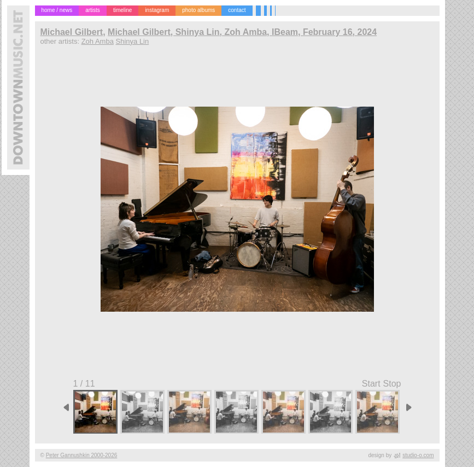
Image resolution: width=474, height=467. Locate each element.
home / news (57, 10)
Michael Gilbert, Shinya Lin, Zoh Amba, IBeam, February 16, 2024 (242, 32)
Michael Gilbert (71, 32)
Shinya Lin (132, 41)
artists (92, 10)
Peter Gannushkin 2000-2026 (82, 455)
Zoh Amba (97, 41)
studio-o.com (418, 455)
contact (236, 10)
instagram (157, 10)
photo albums (198, 10)
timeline (122, 10)
